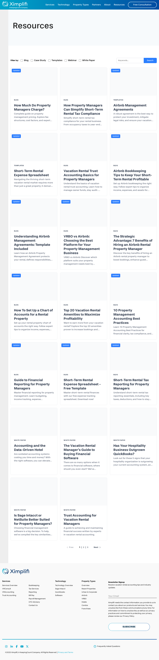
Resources (119, 5)
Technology (64, 5)
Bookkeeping (34, 585)
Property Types (81, 5)
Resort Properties (89, 589)
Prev (69, 547)
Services (49, 5)
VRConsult (6, 589)
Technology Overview (64, 585)
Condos (85, 605)
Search (150, 60)
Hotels (84, 602)
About (107, 5)
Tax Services (34, 589)
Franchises (86, 609)
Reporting (33, 592)
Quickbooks (60, 592)
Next (97, 547)
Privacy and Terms (65, 652)
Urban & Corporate (89, 592)
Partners (96, 5)
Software (58, 595)
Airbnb (84, 595)
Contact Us (33, 605)
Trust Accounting (9, 595)
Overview (85, 585)
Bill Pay (31, 595)
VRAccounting (8, 592)
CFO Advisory (34, 602)
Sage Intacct (60, 589)
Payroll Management (37, 599)
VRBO (84, 599)
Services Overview (9, 585)
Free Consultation (142, 5)
